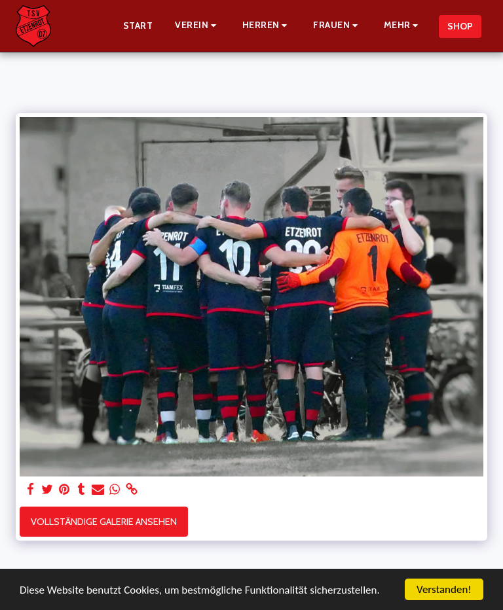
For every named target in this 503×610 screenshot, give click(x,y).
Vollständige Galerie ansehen (104, 522)
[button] (197, 26)
